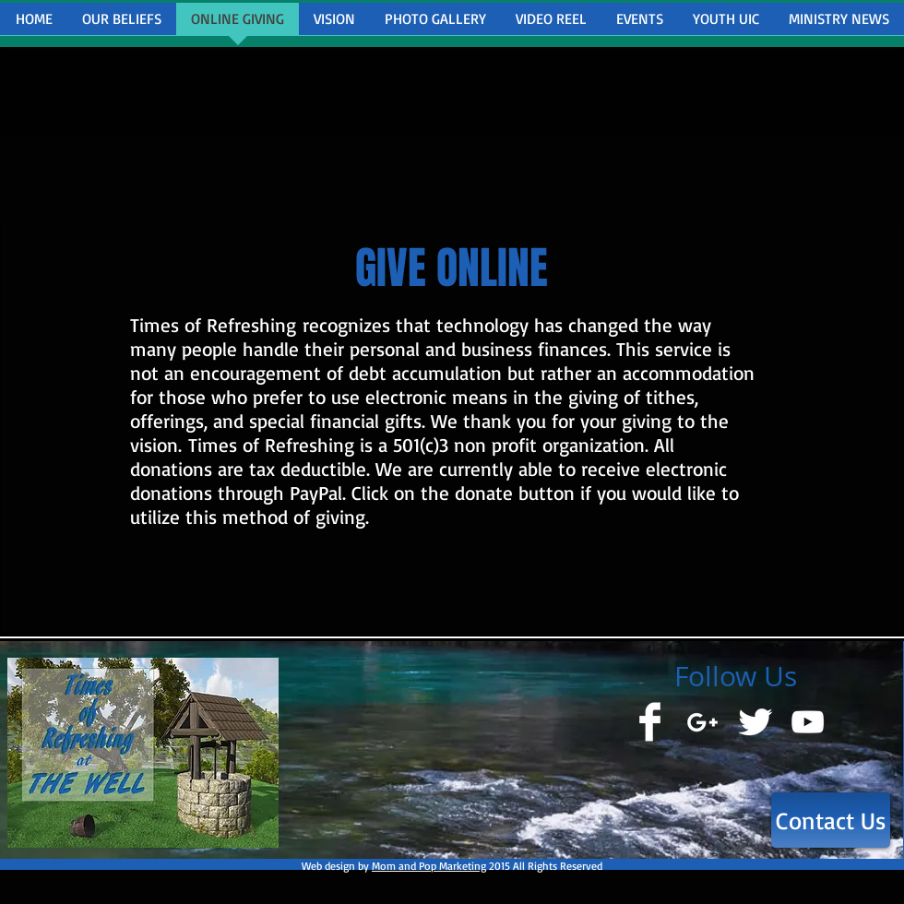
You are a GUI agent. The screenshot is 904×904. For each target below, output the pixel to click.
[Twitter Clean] (755, 722)
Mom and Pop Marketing (429, 866)
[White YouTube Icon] (807, 722)
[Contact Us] (830, 820)
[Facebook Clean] (650, 722)
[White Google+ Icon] (702, 722)
